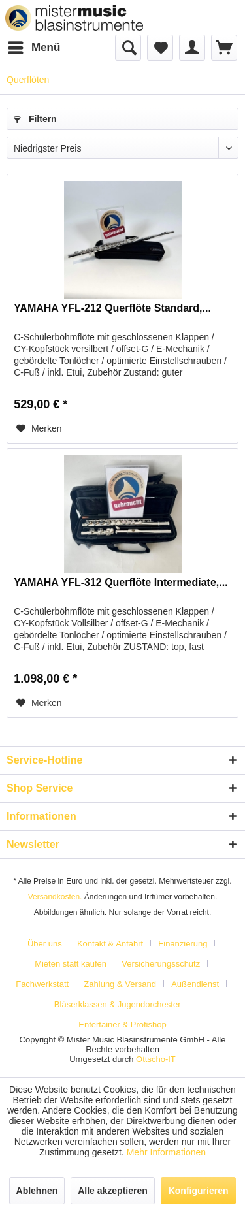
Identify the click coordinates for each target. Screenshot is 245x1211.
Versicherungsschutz (161, 964)
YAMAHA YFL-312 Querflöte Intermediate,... (120, 582)
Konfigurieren (199, 1191)
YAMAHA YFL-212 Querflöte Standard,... (112, 308)
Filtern (35, 119)
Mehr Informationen (166, 1152)
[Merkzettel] (160, 48)
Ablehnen (37, 1191)
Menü (34, 45)
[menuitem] (33, 48)
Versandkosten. (55, 896)
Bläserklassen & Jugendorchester (117, 1004)
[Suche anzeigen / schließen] (128, 48)
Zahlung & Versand (120, 984)
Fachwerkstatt (42, 984)
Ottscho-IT (156, 1059)
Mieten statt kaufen (70, 964)
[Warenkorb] (224, 48)
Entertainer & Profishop (122, 1024)
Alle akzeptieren (113, 1191)
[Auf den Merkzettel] (39, 428)
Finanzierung (182, 943)
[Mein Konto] (192, 48)
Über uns (44, 943)
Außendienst (195, 984)
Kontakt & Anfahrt (110, 943)
